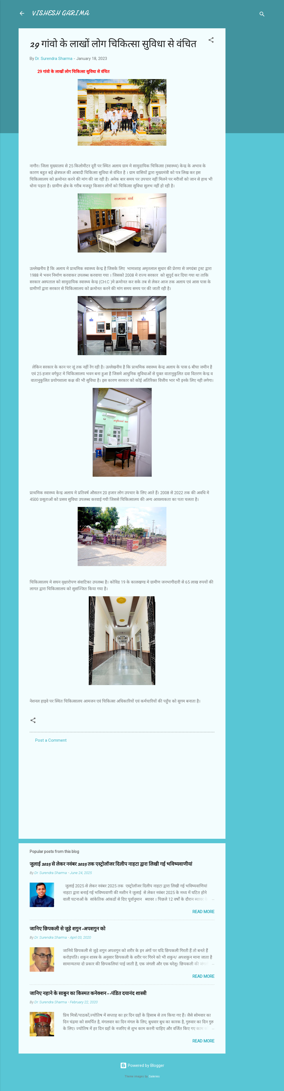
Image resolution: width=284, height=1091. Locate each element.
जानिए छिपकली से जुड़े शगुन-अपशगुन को (67, 928)
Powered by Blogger (142, 1065)
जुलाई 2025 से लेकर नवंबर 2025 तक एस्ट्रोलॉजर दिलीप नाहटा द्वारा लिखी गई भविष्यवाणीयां (111, 864)
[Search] (262, 15)
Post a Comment (51, 740)
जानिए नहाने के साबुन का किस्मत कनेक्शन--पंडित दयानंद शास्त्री (88, 993)
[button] (211, 41)
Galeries (154, 1076)
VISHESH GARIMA (60, 13)
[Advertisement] (247, 111)
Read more (203, 911)
